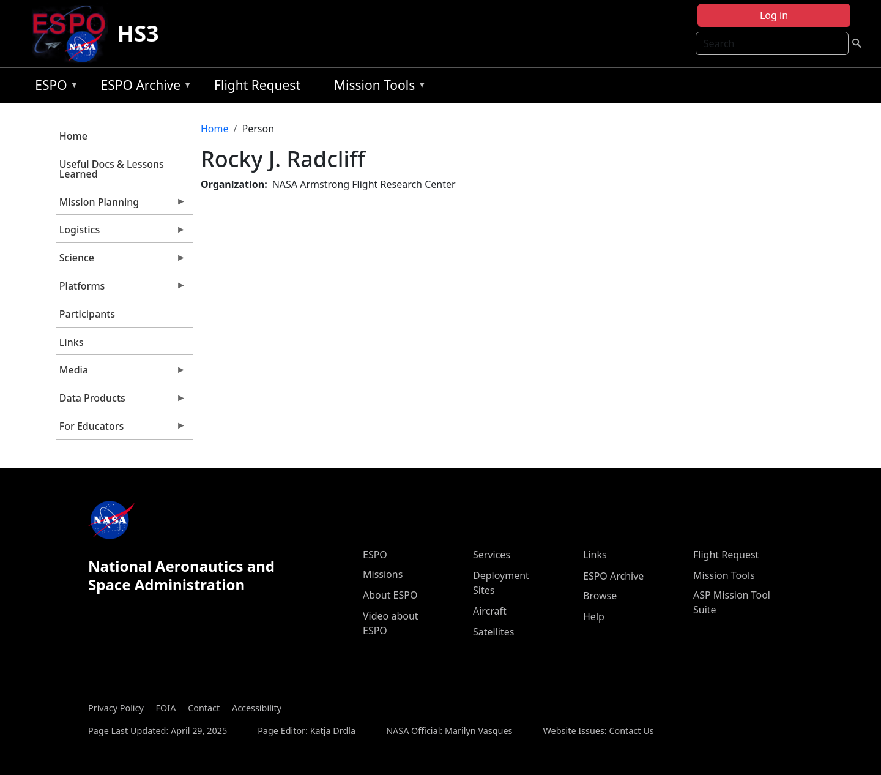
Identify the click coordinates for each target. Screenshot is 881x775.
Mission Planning (121, 205)
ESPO (53, 87)
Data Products (121, 401)
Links (71, 342)
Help (593, 616)
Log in (774, 15)
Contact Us (631, 730)
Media (121, 373)
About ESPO (390, 595)
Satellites (493, 631)
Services (491, 554)
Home (73, 136)
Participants (87, 314)
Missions (383, 574)
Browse (600, 595)
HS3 (138, 33)
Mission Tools (377, 87)
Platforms (121, 289)
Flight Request (257, 85)
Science (121, 261)
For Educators (121, 429)
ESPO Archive (143, 87)
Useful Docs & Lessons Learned (111, 169)
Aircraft (490, 611)
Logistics (121, 232)
